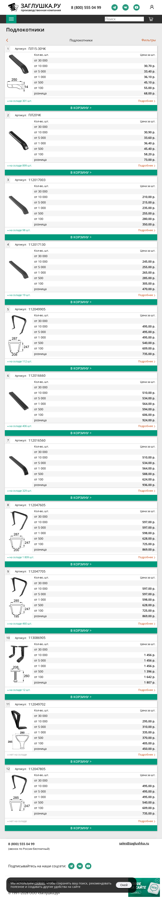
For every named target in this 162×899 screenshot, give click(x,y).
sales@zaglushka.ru (134, 843)
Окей (124, 885)
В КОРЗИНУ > (81, 108)
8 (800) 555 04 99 (86, 7)
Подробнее (146, 100)
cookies (39, 883)
